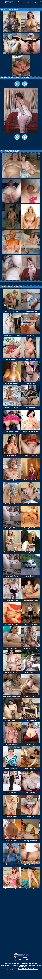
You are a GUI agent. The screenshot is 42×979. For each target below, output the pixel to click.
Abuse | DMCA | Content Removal (28, 976)
